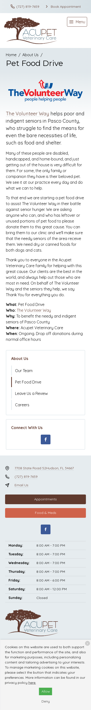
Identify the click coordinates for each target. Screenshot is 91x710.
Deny (45, 701)
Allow (45, 691)
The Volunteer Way (27, 114)
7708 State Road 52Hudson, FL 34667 (44, 468)
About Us (30, 54)
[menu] (77, 22)
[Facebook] (45, 439)
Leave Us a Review (31, 393)
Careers (22, 404)
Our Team (24, 370)
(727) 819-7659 (26, 476)
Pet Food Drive (28, 382)
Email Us (21, 485)
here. (32, 682)
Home (11, 54)
